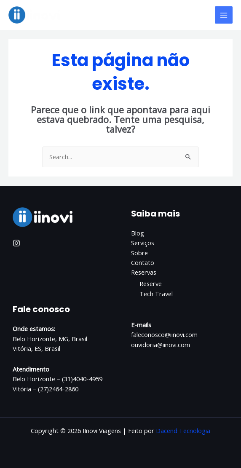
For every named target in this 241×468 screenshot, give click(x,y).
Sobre (139, 253)
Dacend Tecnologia (183, 430)
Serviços (142, 242)
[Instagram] (16, 243)
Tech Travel (156, 293)
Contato (142, 262)
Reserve (150, 283)
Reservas (143, 272)
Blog (137, 233)
